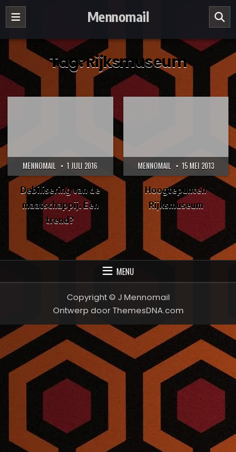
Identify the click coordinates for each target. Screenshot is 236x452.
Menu (125, 271)
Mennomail (118, 16)
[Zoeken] (219, 17)
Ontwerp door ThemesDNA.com (118, 310)
